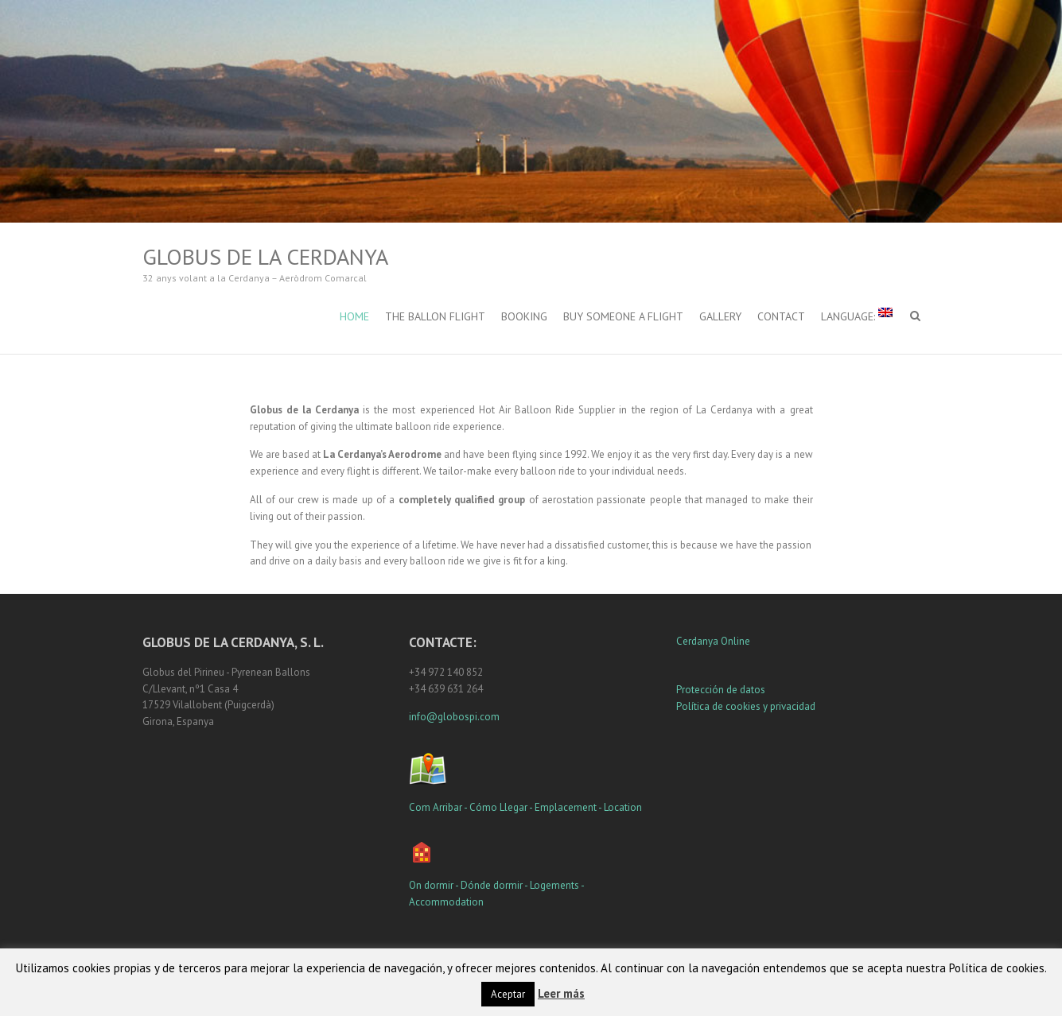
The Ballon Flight (435, 316)
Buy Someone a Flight (623, 316)
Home (354, 316)
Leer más (561, 993)
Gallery (720, 316)
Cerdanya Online (713, 641)
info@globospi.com (454, 716)
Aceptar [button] (508, 994)
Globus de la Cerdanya (265, 256)
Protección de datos (720, 689)
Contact (781, 316)
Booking (524, 316)
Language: (857, 316)
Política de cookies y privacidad (745, 706)
